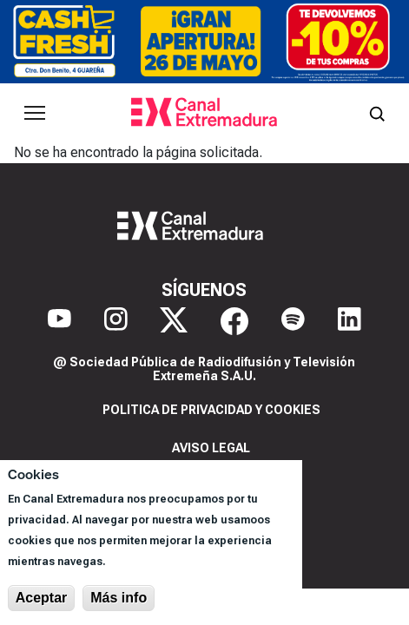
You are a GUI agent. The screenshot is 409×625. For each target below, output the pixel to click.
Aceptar (42, 597)
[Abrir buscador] (377, 113)
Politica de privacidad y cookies (211, 410)
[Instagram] (116, 321)
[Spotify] (293, 321)
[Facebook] (234, 321)
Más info (118, 597)
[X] (174, 321)
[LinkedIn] (349, 321)
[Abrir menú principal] (35, 113)
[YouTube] (59, 321)
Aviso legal (211, 448)
